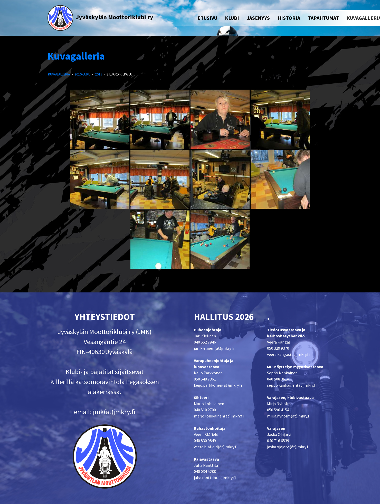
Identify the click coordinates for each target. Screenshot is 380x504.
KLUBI (232, 18)
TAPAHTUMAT (323, 18)
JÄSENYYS (258, 18)
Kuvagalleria (76, 56)
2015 (98, 74)
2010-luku (82, 74)
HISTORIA (289, 18)
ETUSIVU (207, 18)
